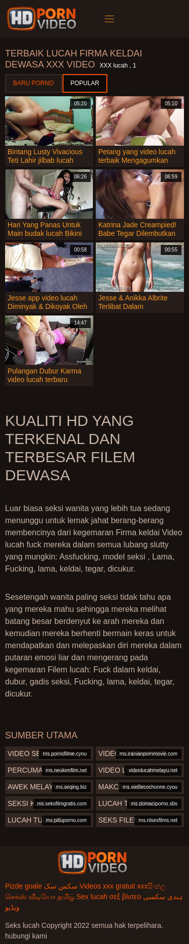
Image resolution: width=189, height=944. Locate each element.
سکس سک (61, 886)
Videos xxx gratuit (107, 886)
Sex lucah (92, 897)
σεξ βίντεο (125, 897)
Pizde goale (23, 886)
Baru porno (33, 83)
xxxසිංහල (151, 886)
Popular (85, 83)
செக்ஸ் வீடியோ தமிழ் (40, 897)
